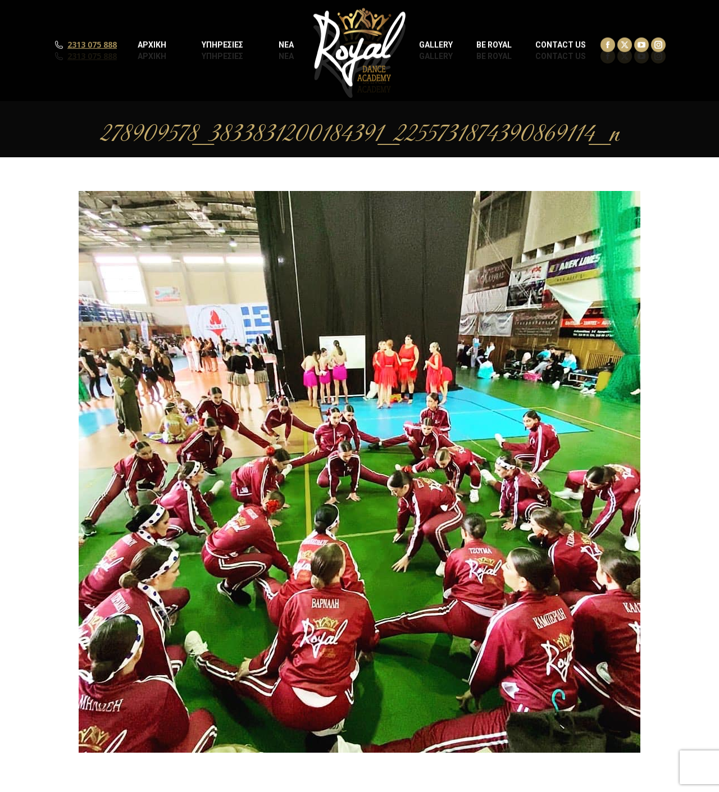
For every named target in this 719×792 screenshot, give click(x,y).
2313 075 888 (92, 56)
